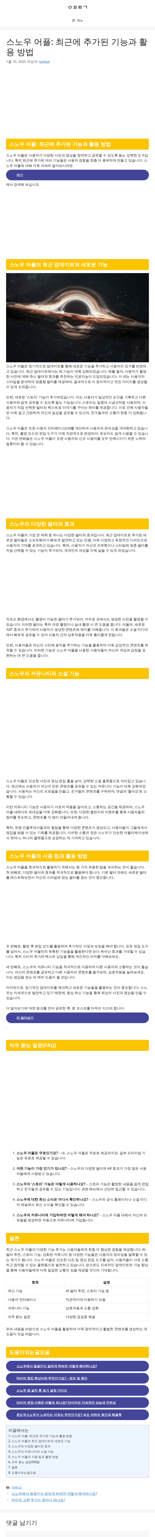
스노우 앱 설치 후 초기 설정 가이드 (41, 1390)
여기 (19, 175)
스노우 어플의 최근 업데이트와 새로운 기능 (41, 1441)
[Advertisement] (77, 100)
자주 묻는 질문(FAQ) (25, 1462)
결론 (15, 1467)
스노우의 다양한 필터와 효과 (31, 1446)
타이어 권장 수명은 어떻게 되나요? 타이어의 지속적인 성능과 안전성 (66, 1402)
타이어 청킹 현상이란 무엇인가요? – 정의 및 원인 (51, 1378)
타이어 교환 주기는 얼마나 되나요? (38, 1499)
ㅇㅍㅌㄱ (77, 7)
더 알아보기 (25, 1018)
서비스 (17, 1487)
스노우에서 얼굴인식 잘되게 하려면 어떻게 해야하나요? (56, 1366)
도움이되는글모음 (24, 1473)
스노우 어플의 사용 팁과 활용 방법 (35, 1457)
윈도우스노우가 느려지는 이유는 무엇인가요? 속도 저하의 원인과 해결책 (68, 1415)
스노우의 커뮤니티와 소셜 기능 (33, 1451)
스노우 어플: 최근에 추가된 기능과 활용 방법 (42, 1436)
